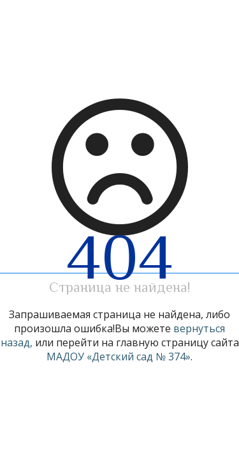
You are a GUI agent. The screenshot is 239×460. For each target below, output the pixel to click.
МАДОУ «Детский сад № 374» (119, 356)
